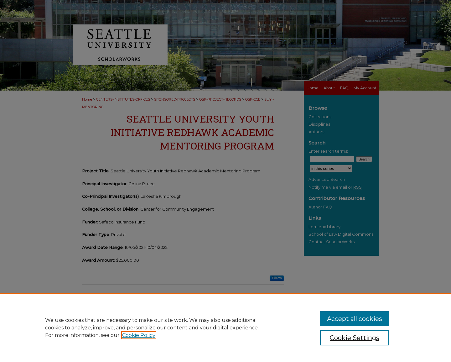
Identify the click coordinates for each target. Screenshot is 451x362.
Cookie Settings (354, 338)
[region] (225, 327)
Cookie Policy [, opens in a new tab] (138, 335)
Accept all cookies (354, 319)
